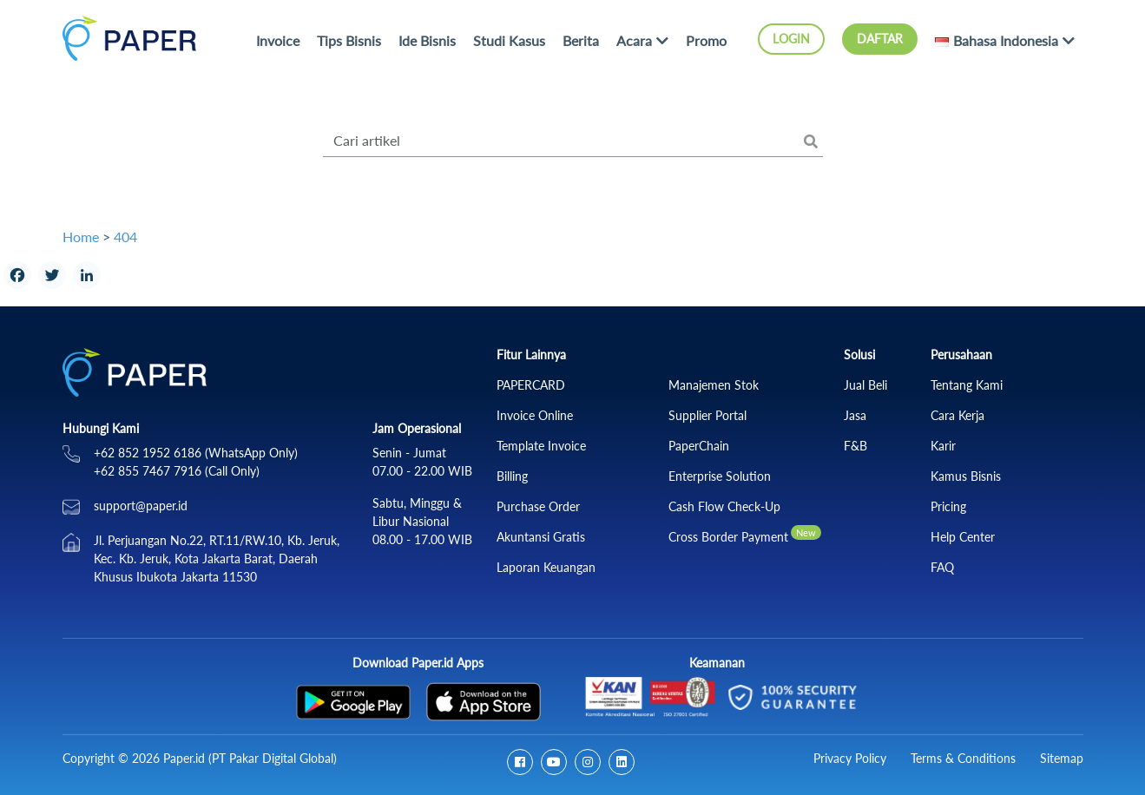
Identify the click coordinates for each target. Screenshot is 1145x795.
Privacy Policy (849, 758)
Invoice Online (535, 415)
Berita (581, 40)
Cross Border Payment (728, 536)
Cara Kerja (957, 415)
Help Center (963, 536)
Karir (943, 445)
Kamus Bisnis (966, 476)
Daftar (880, 38)
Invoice (277, 40)
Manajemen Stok (713, 385)
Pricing (948, 506)
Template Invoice (541, 445)
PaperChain (698, 445)
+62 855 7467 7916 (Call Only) (177, 470)
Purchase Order (538, 506)
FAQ (942, 567)
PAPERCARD (531, 385)
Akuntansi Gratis (541, 536)
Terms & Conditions (963, 758)
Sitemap (1061, 758)
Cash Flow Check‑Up (724, 506)
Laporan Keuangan (546, 567)
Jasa (855, 415)
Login (791, 38)
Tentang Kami (967, 385)
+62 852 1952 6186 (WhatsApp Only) (196, 452)
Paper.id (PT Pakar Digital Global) (250, 758)
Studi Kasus (509, 40)
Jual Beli (865, 385)
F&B (855, 445)
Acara (634, 40)
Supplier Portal (707, 415)
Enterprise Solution (719, 476)
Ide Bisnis (427, 40)
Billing (512, 476)
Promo (706, 40)
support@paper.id (141, 505)
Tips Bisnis (349, 40)
